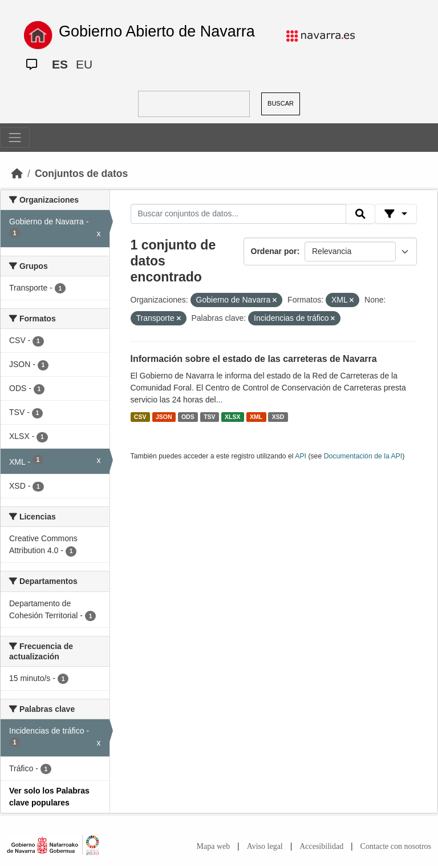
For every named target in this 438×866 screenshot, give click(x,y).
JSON (164, 416)
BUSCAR (280, 103)
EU (84, 64)
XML (256, 416)
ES (60, 64)
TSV (209, 416)
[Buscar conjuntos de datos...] (238, 214)
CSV (140, 416)
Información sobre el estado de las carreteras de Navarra (254, 359)
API (300, 456)
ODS (187, 416)
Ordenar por (274, 251)
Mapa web (213, 846)
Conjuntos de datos (81, 173)
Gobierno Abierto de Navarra (157, 31)
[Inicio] (17, 173)
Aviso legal (265, 846)
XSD (278, 416)
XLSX (232, 416)
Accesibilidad (321, 846)
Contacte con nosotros (395, 846)
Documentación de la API (363, 456)
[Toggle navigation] (15, 137)
